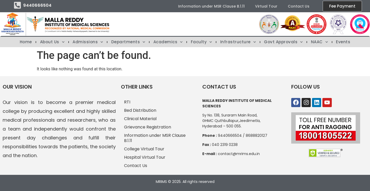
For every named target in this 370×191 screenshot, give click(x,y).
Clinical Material (140, 119)
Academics (168, 42)
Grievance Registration (147, 127)
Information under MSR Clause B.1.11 (211, 6)
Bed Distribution (140, 110)
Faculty (201, 42)
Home (26, 42)
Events (343, 42)
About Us (52, 42)
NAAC (319, 42)
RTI (127, 102)
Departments (128, 42)
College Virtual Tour (144, 149)
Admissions (88, 42)
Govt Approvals (283, 42)
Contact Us (298, 6)
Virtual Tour (266, 6)
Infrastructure (238, 42)
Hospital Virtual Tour (144, 157)
